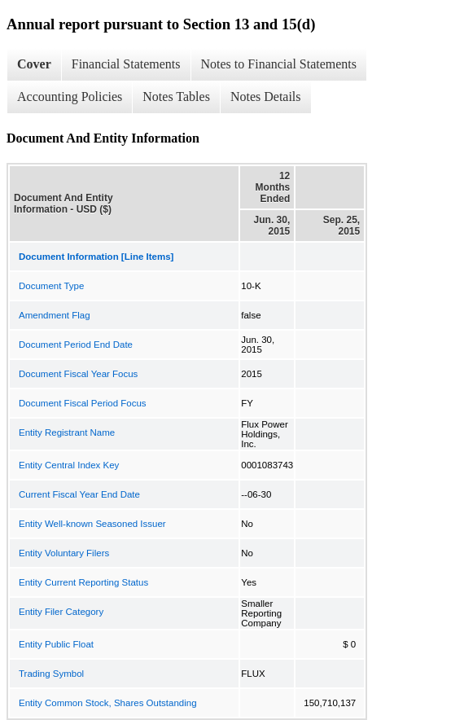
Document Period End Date (76, 344)
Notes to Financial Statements (279, 64)
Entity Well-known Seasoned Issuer (92, 524)
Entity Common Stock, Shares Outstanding (108, 703)
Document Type (51, 286)
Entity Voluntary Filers (64, 553)
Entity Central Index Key (69, 465)
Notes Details (265, 96)
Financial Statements (126, 64)
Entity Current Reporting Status (83, 582)
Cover (34, 64)
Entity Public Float (56, 644)
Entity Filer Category (61, 612)
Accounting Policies (69, 96)
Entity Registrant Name (67, 432)
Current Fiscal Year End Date (79, 494)
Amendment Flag (54, 315)
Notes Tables (176, 96)
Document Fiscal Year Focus (78, 374)
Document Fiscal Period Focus (83, 403)
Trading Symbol (51, 673)
